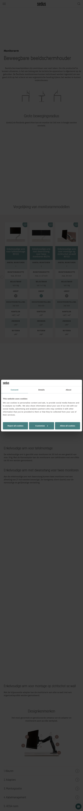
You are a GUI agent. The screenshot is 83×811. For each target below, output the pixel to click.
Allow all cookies (67, 426)
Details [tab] (41, 390)
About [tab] (68, 390)
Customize (41, 426)
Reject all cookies (15, 426)
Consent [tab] (14, 390)
